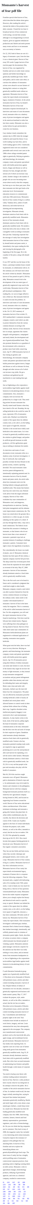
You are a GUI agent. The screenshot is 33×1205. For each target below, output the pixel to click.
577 (24, 1196)
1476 (19, 1191)
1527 (13, 1182)
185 (19, 1182)
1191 (9, 1184)
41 (8, 1200)
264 (9, 1198)
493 (9, 1194)
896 (24, 1184)
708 (19, 1184)
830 (27, 1200)
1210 (8, 1182)
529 (4, 1189)
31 (9, 1196)
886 (9, 1203)
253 (25, 1191)
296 (4, 1200)
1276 (4, 1184)
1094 (9, 1191)
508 (28, 1187)
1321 (19, 1196)
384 (14, 1198)
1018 (4, 1187)
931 (19, 1198)
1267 (4, 1196)
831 (24, 1189)
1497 (13, 1203)
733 (13, 1200)
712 (22, 1200)
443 (23, 1198)
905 (19, 1187)
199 (14, 1187)
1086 (23, 1182)
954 (17, 1200)
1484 (13, 1196)
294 (4, 1203)
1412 (13, 1189)
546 (15, 1191)
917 (9, 1189)
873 (23, 1187)
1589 (4, 1191)
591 (9, 1187)
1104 (24, 1194)
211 (19, 1194)
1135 (19, 1189)
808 (15, 1184)
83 (3, 1182)
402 (28, 1198)
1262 (4, 1194)
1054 (4, 1198)
